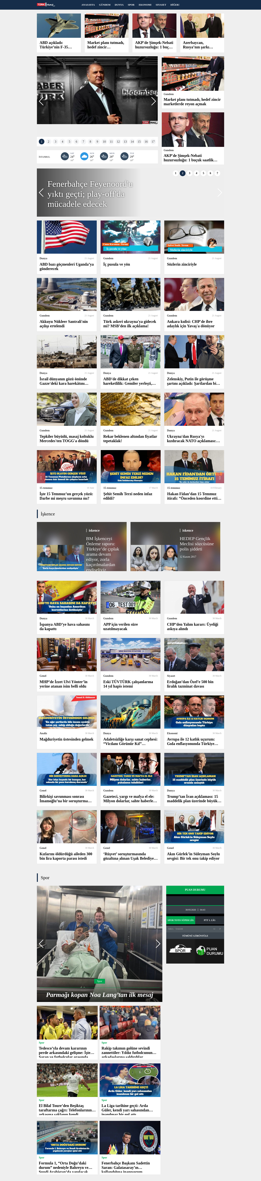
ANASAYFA (88, 4)
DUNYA (119, 4)
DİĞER (175, 4)
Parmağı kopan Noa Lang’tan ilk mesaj (99, 994)
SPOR (131, 4)
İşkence (48, 513)
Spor (45, 877)
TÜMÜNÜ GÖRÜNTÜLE (195, 935)
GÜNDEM (104, 4)
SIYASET (161, 4)
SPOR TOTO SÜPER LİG (181, 920)
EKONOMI (145, 4)
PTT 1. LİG (209, 920)
